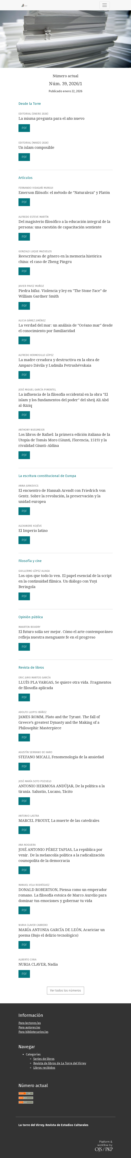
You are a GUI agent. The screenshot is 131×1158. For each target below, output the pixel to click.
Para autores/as (29, 1027)
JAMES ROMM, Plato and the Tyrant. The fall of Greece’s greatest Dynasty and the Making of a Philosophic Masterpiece (59, 722)
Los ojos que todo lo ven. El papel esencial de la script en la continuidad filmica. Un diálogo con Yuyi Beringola (65, 581)
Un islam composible (36, 147)
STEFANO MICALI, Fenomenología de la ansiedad (61, 757)
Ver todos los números (65, 990)
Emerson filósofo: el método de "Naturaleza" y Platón (64, 192)
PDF (24, 128)
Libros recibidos (44, 1067)
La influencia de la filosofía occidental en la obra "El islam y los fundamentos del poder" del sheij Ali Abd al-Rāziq (63, 400)
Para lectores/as (29, 1023)
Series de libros (44, 1059)
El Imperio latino (33, 530)
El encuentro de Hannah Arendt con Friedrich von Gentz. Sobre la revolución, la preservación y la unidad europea (62, 496)
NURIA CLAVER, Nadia (38, 964)
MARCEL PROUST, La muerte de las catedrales (58, 820)
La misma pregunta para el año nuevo (51, 118)
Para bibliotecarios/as (33, 1032)
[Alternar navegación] (104, 5)
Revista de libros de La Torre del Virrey (59, 1063)
